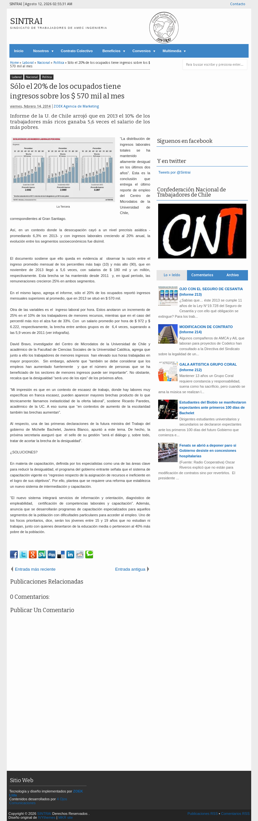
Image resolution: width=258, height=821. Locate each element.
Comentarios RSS (235, 813)
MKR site (65, 817)
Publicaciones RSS (202, 813)
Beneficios (111, 51)
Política (47, 77)
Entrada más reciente (35, 569)
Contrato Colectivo (77, 51)
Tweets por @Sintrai (174, 172)
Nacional (32, 77)
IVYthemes (46, 817)
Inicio (19, 51)
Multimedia (172, 51)
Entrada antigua (130, 569)
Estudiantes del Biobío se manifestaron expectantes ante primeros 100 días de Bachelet (212, 407)
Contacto (237, 4)
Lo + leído (172, 275)
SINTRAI (26, 21)
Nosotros (41, 51)
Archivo (233, 275)
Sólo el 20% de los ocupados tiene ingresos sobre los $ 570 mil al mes (67, 91)
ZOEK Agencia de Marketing (76, 106)
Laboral (17, 77)
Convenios (142, 51)
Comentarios (202, 275)
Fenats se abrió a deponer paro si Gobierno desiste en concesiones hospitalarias (207, 450)
